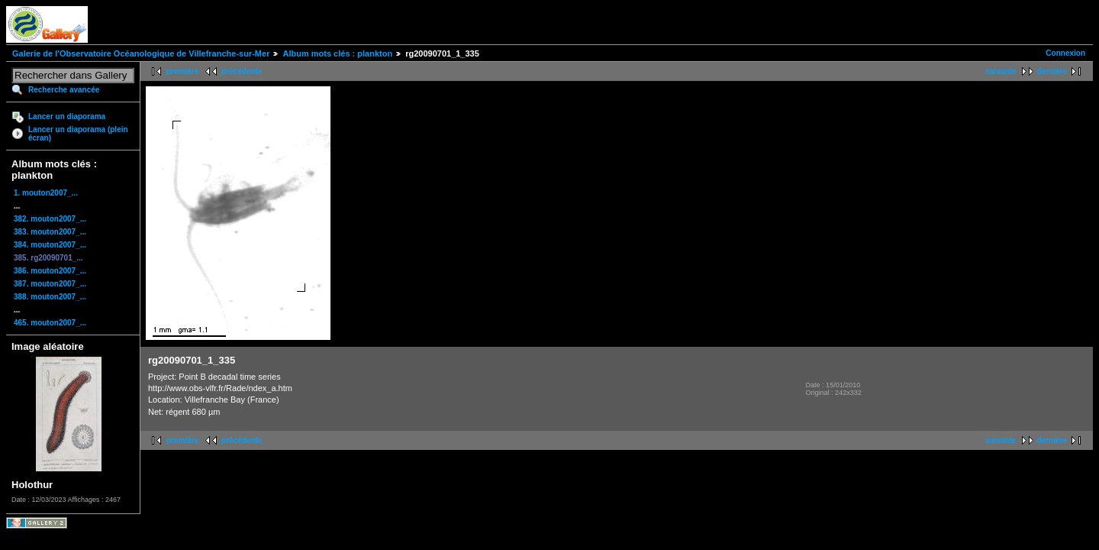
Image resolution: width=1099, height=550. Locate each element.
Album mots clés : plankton (337, 53)
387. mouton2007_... (50, 284)
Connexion (1065, 53)
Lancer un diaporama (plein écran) (78, 133)
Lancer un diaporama (66, 116)
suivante (1001, 71)
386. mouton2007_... (50, 271)
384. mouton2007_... (50, 245)
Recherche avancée (63, 90)
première (182, 71)
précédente (241, 71)
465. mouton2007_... (50, 323)
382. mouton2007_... (50, 219)
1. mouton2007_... (46, 193)
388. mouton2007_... (50, 297)
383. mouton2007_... (50, 232)
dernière (1052, 71)
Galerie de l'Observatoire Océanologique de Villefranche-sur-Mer (140, 53)
